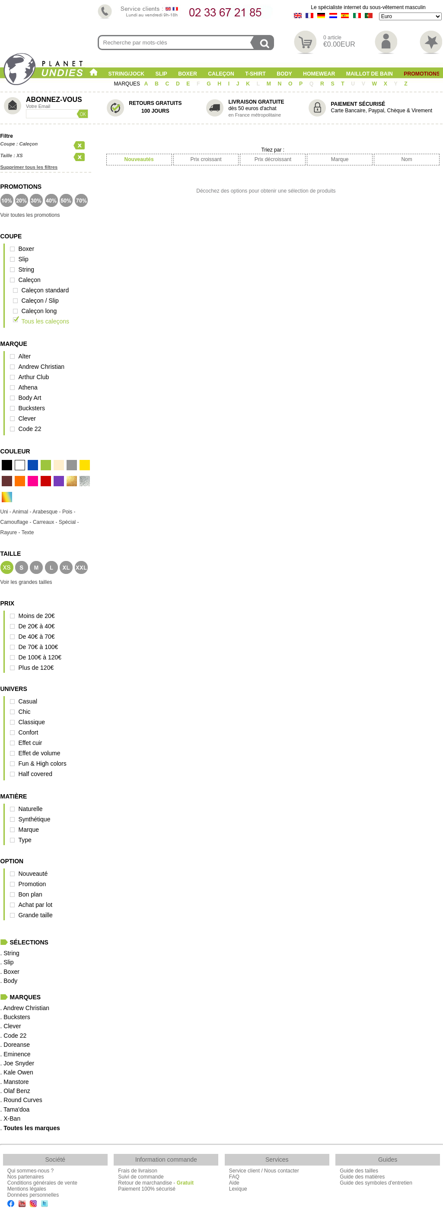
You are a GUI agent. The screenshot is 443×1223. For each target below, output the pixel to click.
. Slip (7, 962)
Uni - (6, 512)
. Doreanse (15, 1044)
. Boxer (9, 971)
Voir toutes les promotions (30, 215)
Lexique (238, 1189)
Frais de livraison (137, 1171)
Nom (406, 159)
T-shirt (255, 74)
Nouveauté (33, 873)
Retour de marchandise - (156, 1183)
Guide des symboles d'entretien (376, 1183)
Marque (29, 829)
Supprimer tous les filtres (29, 167)
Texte (28, 532)
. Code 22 (13, 1035)
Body (284, 74)
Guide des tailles (359, 1171)
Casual (28, 701)
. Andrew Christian (25, 1007)
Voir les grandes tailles (26, 582)
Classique (32, 722)
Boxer (187, 74)
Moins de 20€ (37, 615)
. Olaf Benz (15, 1090)
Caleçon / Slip (40, 300)
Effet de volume (40, 753)
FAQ (234, 1177)
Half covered (36, 773)
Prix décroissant (273, 159)
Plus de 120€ (36, 667)
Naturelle (31, 808)
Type (25, 839)
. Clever (10, 1026)
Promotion (32, 884)
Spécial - (69, 522)
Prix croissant (205, 159)
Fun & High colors (43, 763)
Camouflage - (16, 522)
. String (9, 953)
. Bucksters (15, 1017)
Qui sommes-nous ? (30, 1171)
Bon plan (30, 894)
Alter (25, 356)
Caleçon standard (45, 290)
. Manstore (14, 1081)
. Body (9, 980)
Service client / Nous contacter (264, 1171)
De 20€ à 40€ (37, 626)
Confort (28, 732)
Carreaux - (46, 522)
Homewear (319, 74)
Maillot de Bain (369, 74)
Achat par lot (36, 904)
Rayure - (11, 532)
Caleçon (221, 74)
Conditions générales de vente (42, 1183)
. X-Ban (10, 1118)
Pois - (69, 512)
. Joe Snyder (17, 1063)
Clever (27, 418)
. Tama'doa (15, 1109)
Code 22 (30, 428)
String (27, 269)
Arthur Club (34, 377)
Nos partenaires (25, 1177)
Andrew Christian (42, 366)
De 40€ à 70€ (37, 636)
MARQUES (127, 84)
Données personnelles (33, 1195)
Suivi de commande (140, 1177)
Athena (28, 387)
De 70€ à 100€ (38, 646)
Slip (161, 74)
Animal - (23, 512)
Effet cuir (30, 742)
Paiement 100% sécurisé (146, 1189)
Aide (234, 1183)
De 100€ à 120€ (40, 657)
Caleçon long (39, 310)
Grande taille (36, 915)
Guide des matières (362, 1177)
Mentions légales (26, 1189)
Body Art (30, 397)
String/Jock (126, 74)
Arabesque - (47, 512)
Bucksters (32, 408)
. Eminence (15, 1054)
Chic (25, 711)
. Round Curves (21, 1099)
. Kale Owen (16, 1072)
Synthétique (35, 819)
